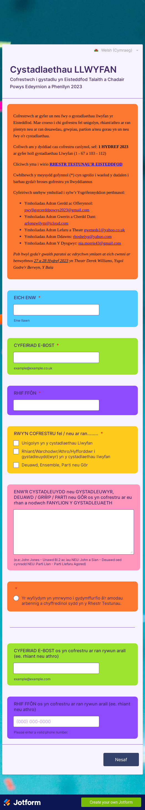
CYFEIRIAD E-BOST (36, 345)
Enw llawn (22, 320)
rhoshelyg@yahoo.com (92, 236)
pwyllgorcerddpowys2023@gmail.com (56, 210)
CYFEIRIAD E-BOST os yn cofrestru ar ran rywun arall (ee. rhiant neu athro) (70, 653)
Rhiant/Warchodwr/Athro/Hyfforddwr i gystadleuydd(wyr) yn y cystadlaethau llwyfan (66, 454)
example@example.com (32, 679)
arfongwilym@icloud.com (46, 223)
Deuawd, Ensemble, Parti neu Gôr (55, 465)
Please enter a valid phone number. (41, 732)
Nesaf (121, 759)
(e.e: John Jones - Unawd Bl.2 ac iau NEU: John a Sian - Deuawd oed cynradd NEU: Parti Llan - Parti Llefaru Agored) (67, 562)
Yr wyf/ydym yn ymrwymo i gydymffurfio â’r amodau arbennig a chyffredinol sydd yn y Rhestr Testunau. (72, 600)
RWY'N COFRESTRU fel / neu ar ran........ (58, 433)
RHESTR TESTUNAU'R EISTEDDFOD (86, 164)
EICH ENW (27, 297)
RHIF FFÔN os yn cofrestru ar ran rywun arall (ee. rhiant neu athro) (72, 706)
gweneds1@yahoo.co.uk (104, 230)
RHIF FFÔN (27, 393)
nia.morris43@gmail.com (99, 243)
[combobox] (116, 50)
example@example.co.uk (33, 368)
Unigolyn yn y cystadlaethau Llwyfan (57, 443)
